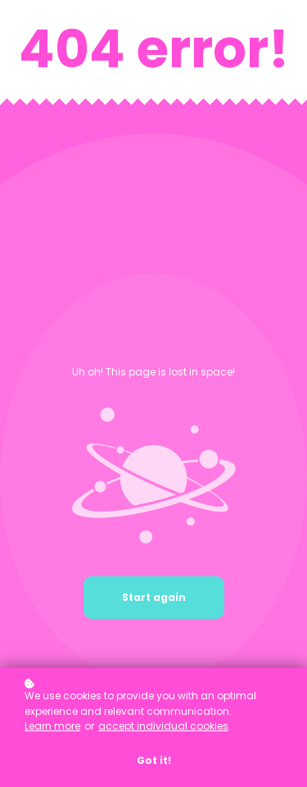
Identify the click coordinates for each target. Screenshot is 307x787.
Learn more (52, 726)
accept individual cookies (163, 726)
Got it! (154, 760)
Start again (154, 597)
